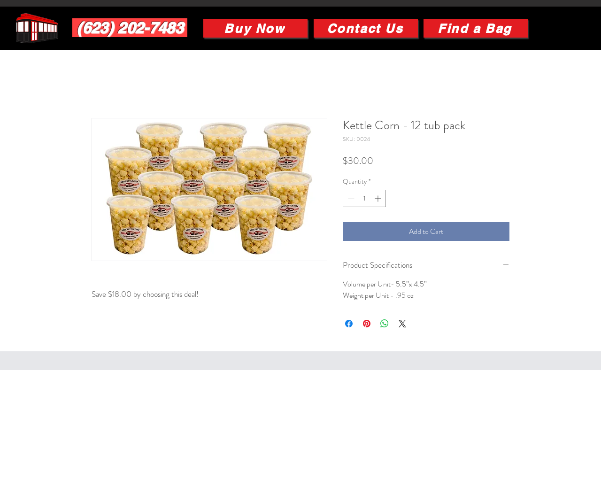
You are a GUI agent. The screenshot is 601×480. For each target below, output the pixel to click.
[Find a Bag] (476, 28)
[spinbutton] (364, 198)
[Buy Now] (255, 28)
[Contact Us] (366, 28)
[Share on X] (402, 323)
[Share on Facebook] (348, 323)
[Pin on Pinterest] (366, 323)
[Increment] (379, 198)
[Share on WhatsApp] (384, 323)
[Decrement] (350, 198)
